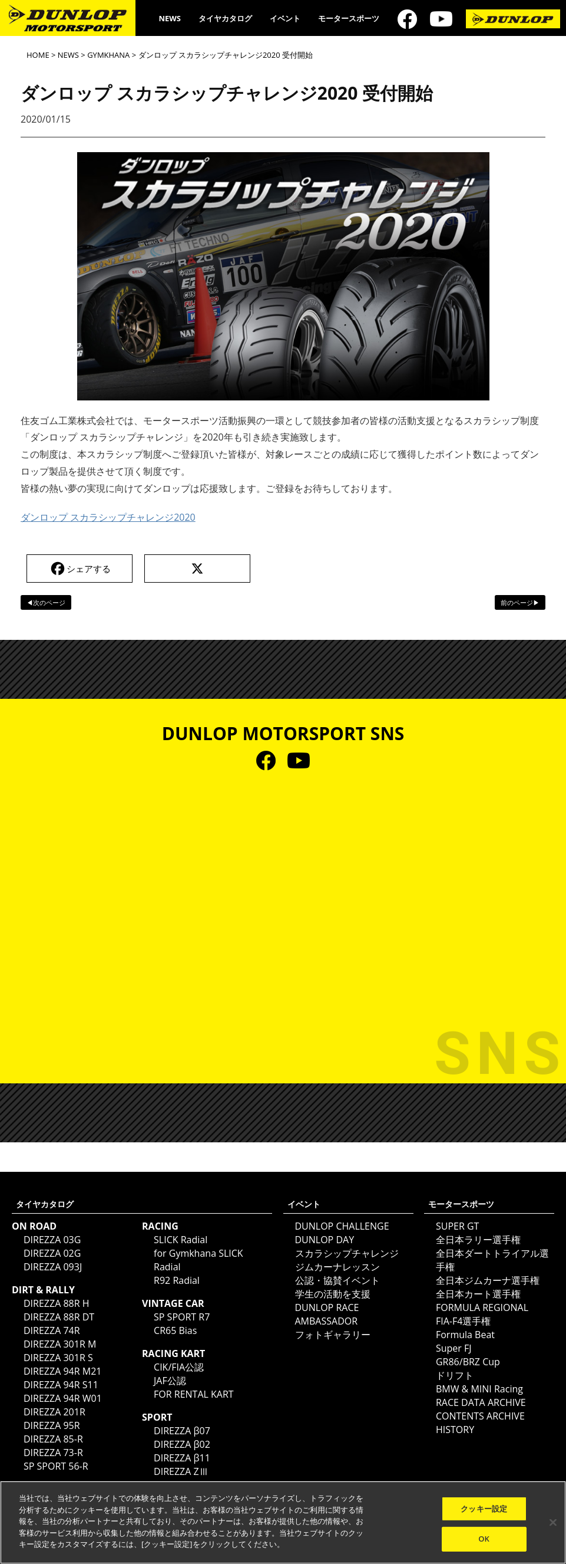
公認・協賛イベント (337, 1280)
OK (483, 1538)
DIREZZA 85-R (53, 1438)
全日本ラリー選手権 (478, 1239)
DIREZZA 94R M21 (62, 1371)
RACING (160, 1226)
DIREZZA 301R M (60, 1344)
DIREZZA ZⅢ (181, 1471)
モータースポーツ (348, 18)
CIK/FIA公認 (179, 1367)
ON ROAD (34, 1226)
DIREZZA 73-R (53, 1452)
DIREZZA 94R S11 (61, 1384)
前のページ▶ (520, 602)
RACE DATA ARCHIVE (481, 1402)
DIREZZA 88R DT (59, 1316)
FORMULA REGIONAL (482, 1307)
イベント (285, 18)
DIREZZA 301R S (58, 1357)
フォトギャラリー (332, 1334)
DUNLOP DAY (325, 1239)
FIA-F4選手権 (463, 1321)
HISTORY (455, 1429)
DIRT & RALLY (43, 1289)
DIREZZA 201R (54, 1411)
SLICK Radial (180, 1239)
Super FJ (454, 1348)
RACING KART (173, 1353)
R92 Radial (177, 1280)
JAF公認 (170, 1380)
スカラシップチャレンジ (347, 1253)
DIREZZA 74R (52, 1330)
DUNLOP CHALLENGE (342, 1226)
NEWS (169, 18)
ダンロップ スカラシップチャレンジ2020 (108, 517)
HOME (38, 55)
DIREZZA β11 (182, 1457)
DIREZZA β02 (182, 1444)
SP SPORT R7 (182, 1316)
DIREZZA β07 (182, 1430)
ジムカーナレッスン (337, 1266)
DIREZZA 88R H (57, 1303)
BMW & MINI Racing (479, 1388)
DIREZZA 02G (52, 1253)
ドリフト (455, 1375)
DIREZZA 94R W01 (63, 1398)
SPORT (157, 1417)
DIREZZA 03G (52, 1239)
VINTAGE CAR (173, 1303)
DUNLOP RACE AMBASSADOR (327, 1314)
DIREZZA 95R (52, 1425)
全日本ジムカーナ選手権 (487, 1280)
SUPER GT (457, 1226)
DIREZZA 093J (53, 1266)
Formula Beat (465, 1334)
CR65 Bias (175, 1330)
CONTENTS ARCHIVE (480, 1415)
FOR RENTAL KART (194, 1394)
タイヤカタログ (225, 18)
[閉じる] (553, 1522)
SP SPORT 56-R (56, 1466)
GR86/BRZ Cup (468, 1361)
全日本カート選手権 (478, 1293)
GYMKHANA (108, 55)
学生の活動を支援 (332, 1293)
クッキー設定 (484, 1508)
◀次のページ (46, 602)
